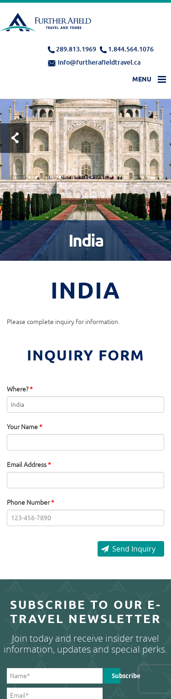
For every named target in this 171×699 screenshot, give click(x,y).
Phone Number (30, 502)
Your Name (24, 427)
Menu (141, 79)
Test (15, 138)
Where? (20, 389)
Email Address (29, 464)
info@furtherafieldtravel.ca (99, 62)
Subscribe (116, 676)
